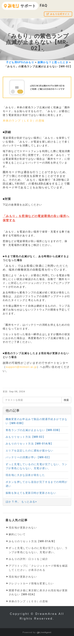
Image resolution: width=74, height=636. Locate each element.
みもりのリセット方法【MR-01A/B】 (32, 541)
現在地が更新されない (23, 527)
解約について (17, 534)
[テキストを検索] (32, 400)
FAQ (43, 5)
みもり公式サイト (58, 14)
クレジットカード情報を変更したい (31, 583)
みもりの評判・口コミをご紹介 (28, 559)
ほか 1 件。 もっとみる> (21, 501)
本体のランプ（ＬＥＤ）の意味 (24, 120)
